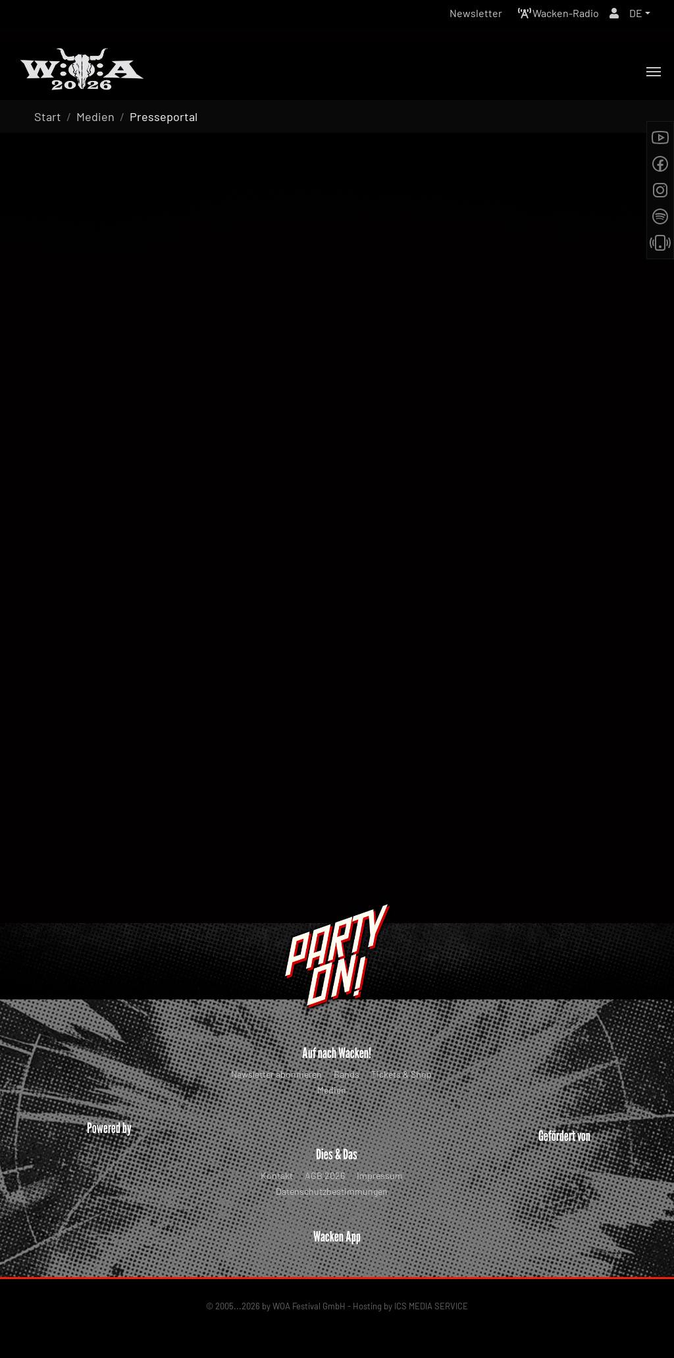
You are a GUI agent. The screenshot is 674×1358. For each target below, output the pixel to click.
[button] (639, 13)
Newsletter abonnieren (276, 1074)
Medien (331, 1089)
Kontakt (277, 1175)
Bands (346, 1074)
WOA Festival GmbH (309, 1306)
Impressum (380, 1175)
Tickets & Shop (401, 1074)
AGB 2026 (325, 1175)
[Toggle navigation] (653, 72)
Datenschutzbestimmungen (332, 1191)
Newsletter (476, 13)
